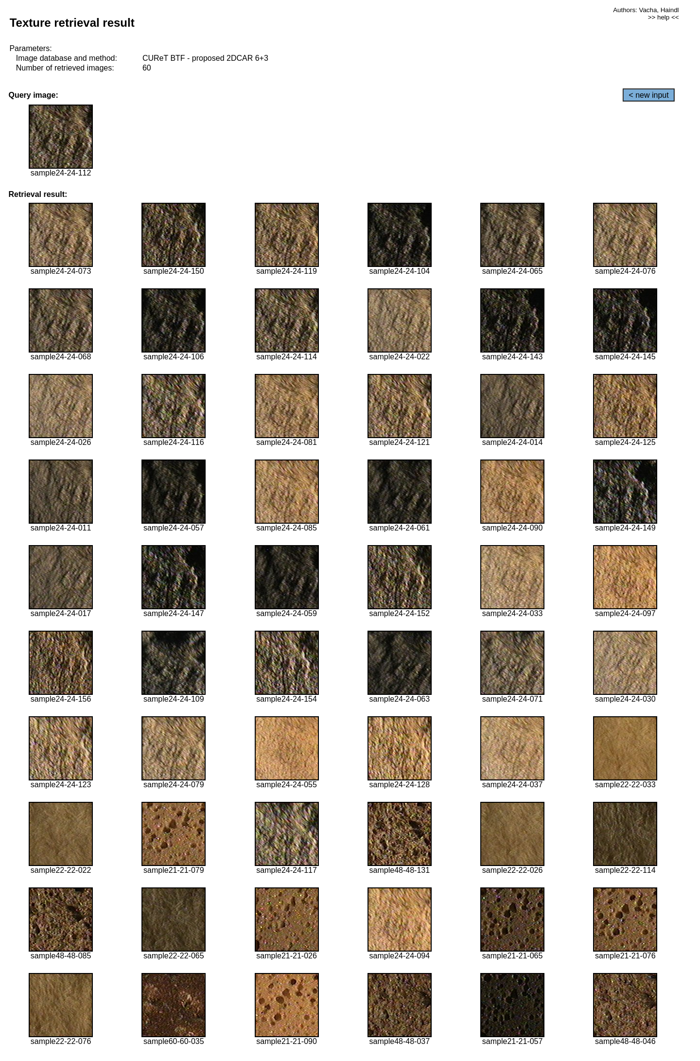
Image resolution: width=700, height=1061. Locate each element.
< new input (648, 95)
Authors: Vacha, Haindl (646, 10)
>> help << (663, 17)
